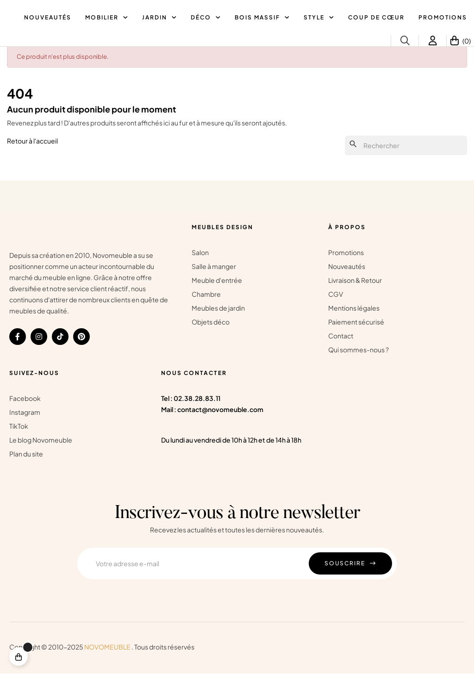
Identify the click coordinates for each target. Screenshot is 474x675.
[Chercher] (406, 146)
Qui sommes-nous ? (358, 351)
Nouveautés (346, 267)
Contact (340, 337)
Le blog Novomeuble (40, 441)
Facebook (25, 399)
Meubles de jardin (218, 309)
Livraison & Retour (355, 281)
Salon (200, 254)
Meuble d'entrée (217, 281)
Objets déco (211, 323)
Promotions (346, 254)
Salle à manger (214, 267)
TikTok (18, 427)
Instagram (24, 413)
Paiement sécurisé (356, 323)
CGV (335, 295)
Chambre (206, 295)
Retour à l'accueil (32, 142)
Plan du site (26, 455)
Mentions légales (354, 309)
